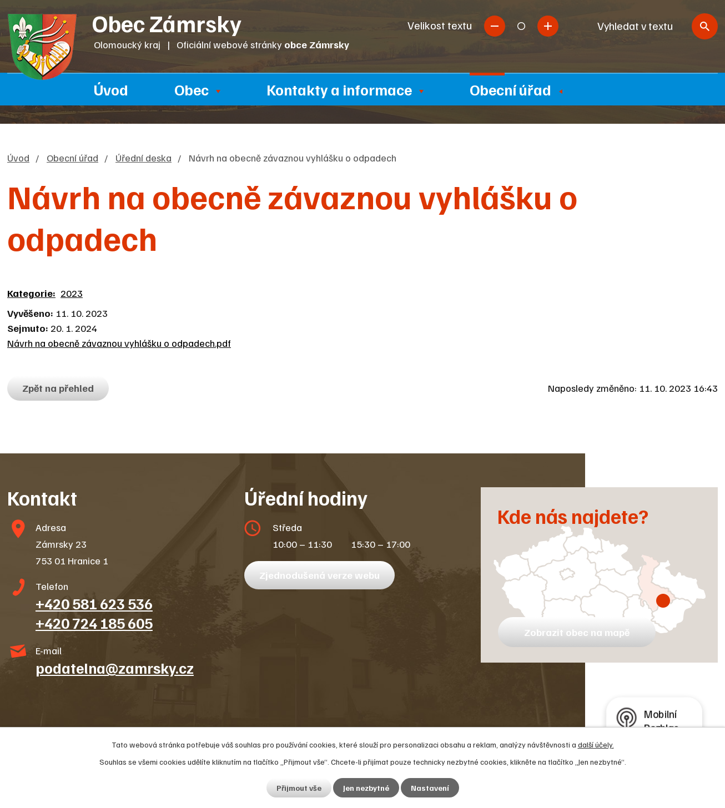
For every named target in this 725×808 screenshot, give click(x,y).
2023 (72, 293)
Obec (191, 89)
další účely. (596, 744)
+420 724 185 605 (94, 622)
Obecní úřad (510, 89)
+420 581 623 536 (94, 603)
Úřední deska (143, 158)
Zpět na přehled (58, 388)
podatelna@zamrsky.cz (115, 667)
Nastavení (430, 787)
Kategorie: (31, 293)
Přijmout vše (298, 787)
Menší (494, 26)
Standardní (521, 26)
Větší (547, 26)
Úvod (111, 89)
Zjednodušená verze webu (319, 575)
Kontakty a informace (339, 89)
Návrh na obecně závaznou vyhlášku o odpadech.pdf (119, 343)
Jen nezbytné (366, 787)
